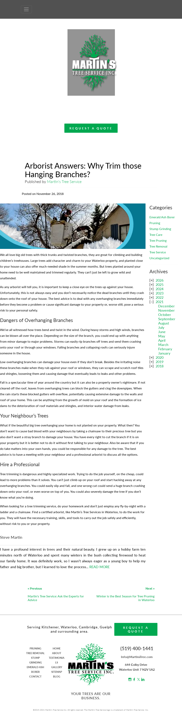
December (166, 306)
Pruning (154, 223)
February (165, 349)
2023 (159, 293)
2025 (159, 284)
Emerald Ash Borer (162, 217)
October (164, 314)
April (161, 340)
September (166, 319)
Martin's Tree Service (64, 181)
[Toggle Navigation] (26, 9)
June (162, 332)
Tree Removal (158, 246)
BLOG (56, 676)
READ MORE (99, 567)
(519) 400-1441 (136, 648)
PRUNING (35, 648)
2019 (159, 362)
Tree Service (157, 252)
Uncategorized (159, 258)
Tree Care (155, 234)
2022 (159, 297)
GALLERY (56, 667)
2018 (159, 366)
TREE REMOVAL (35, 653)
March (163, 344)
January (164, 353)
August (163, 323)
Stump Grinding (160, 229)
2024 (159, 289)
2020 (159, 357)
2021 (159, 302)
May (161, 336)
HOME (56, 648)
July (161, 327)
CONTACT (35, 676)
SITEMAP (56, 671)
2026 (159, 280)
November (166, 310)
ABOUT (56, 653)
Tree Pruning (158, 240)
